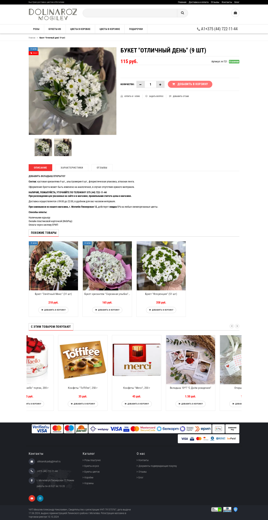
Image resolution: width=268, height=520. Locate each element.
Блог (236, 2)
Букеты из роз (91, 465)
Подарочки (136, 29)
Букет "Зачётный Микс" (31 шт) (53, 294)
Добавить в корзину (54, 310)
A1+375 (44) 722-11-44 (217, 28)
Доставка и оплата (199, 2)
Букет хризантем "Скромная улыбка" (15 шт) (108, 294)
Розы (36, 29)
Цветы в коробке (80, 29)
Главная (182, 2)
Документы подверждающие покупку (158, 465)
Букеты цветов (92, 471)
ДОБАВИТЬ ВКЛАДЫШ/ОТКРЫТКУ (47, 176)
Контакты (227, 2)
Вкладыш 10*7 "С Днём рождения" (215, 388)
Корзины (89, 483)
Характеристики (72, 167)
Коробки (88, 477)
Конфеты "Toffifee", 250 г (107, 388)
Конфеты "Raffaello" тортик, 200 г (53, 388)
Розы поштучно (92, 460)
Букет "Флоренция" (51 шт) (161, 294)
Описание (40, 167)
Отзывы (215, 2)
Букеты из (55, 29)
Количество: (127, 84)
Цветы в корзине (110, 29)
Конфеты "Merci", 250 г (161, 388)
